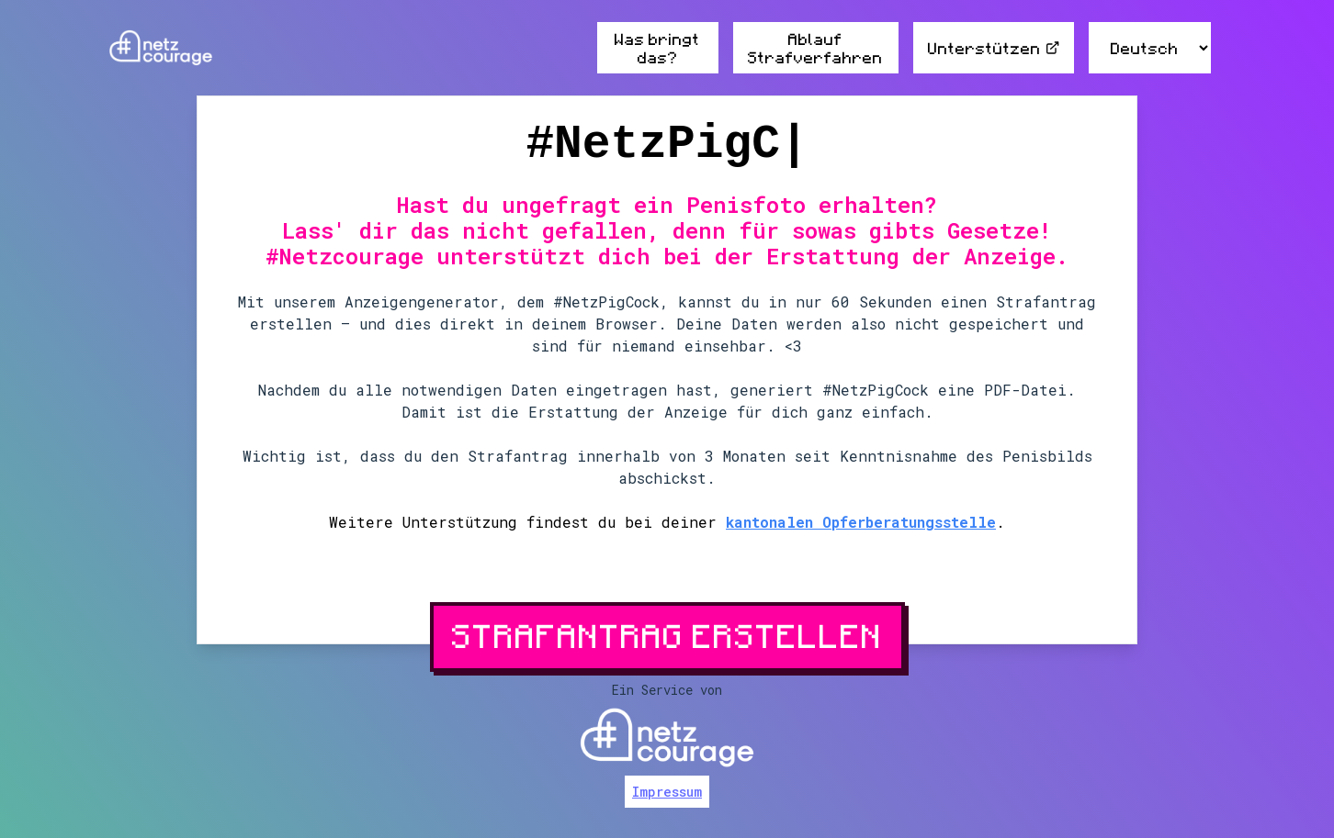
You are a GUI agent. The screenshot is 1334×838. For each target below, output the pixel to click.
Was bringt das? (657, 47)
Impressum (667, 791)
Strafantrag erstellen (667, 634)
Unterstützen (993, 48)
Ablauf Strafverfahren (815, 47)
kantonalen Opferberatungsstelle (861, 521)
